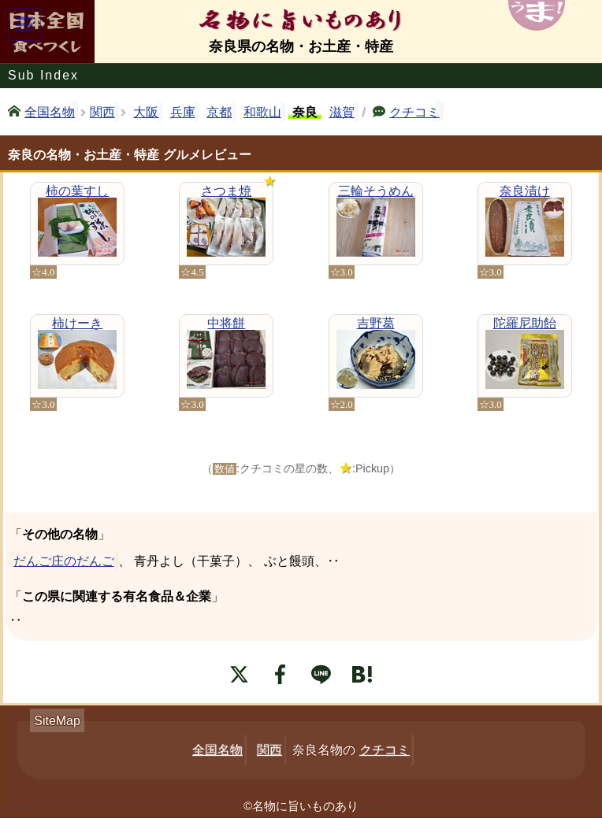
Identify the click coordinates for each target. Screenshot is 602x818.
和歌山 (262, 112)
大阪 (145, 112)
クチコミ (414, 111)
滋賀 (342, 112)
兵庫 (182, 112)
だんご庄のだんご (63, 561)
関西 (102, 112)
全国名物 (49, 111)
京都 (219, 112)
